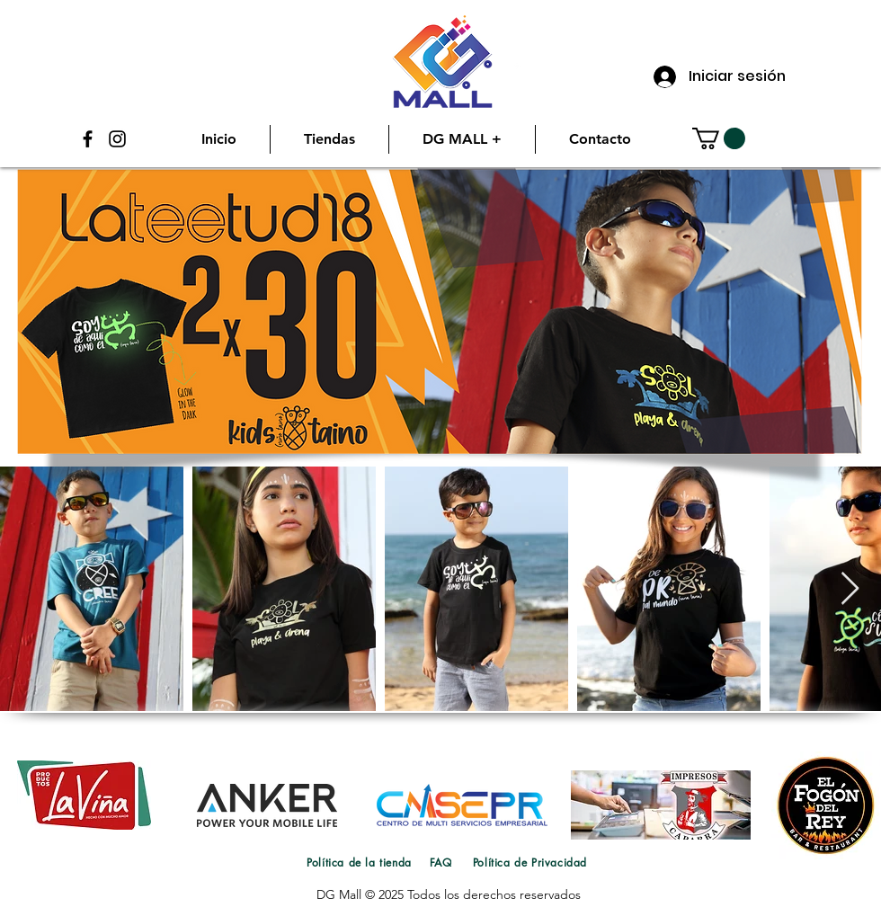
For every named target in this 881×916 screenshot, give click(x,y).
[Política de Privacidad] (530, 862)
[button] (718, 138)
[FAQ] (440, 862)
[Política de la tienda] (359, 862)
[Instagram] (117, 139)
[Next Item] (850, 589)
